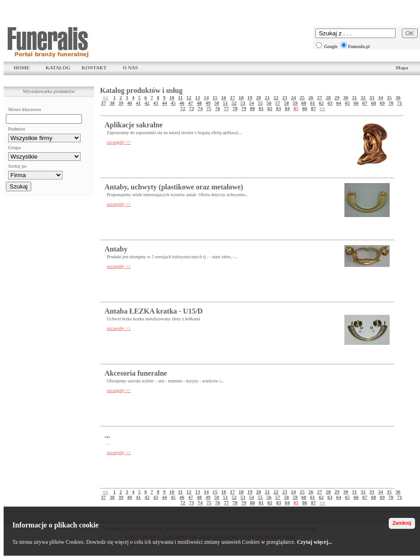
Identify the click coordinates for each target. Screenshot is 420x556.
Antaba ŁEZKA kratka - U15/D (154, 311)
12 (188, 97)
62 (321, 103)
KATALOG (58, 67)
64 (338, 103)
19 (250, 97)
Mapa (402, 67)
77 (226, 108)
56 (269, 103)
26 (310, 97)
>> (322, 108)
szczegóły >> (119, 142)
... (107, 435)
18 (241, 97)
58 (286, 103)
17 (232, 97)
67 (365, 103)
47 (190, 103)
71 (399, 103)
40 (129, 103)
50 (216, 103)
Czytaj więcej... (314, 542)
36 (398, 97)
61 (312, 103)
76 (217, 108)
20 (258, 97)
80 (252, 108)
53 (242, 103)
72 (182, 108)
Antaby (116, 249)
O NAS (130, 67)
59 (295, 103)
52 (234, 103)
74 (200, 108)
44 (164, 103)
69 (382, 103)
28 (328, 97)
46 (181, 103)
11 (180, 97)
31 (354, 97)
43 (155, 103)
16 (223, 97)
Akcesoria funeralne (136, 373)
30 (345, 97)
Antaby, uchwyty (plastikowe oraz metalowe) (174, 187)
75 (208, 108)
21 (267, 97)
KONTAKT (93, 67)
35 (389, 97)
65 (347, 103)
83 (278, 108)
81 (260, 108)
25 (302, 97)
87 (313, 108)
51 (225, 103)
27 (319, 97)
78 (235, 108)
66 (355, 103)
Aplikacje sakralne (133, 125)
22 (275, 97)
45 (173, 103)
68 (373, 103)
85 (295, 108)
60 (303, 103)
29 (336, 97)
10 (171, 97)
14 (206, 97)
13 (197, 97)
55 (260, 103)
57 (277, 103)
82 (269, 108)
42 (146, 103)
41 (138, 103)
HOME (22, 67)
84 (287, 108)
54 (251, 103)
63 (330, 103)
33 (371, 97)
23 (284, 97)
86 (304, 108)
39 (121, 103)
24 (293, 97)
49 (207, 103)
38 (112, 103)
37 (103, 103)
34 (380, 97)
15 (215, 97)
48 (199, 103)
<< (106, 97)
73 (191, 108)
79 (243, 108)
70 (390, 103)
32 (363, 97)
